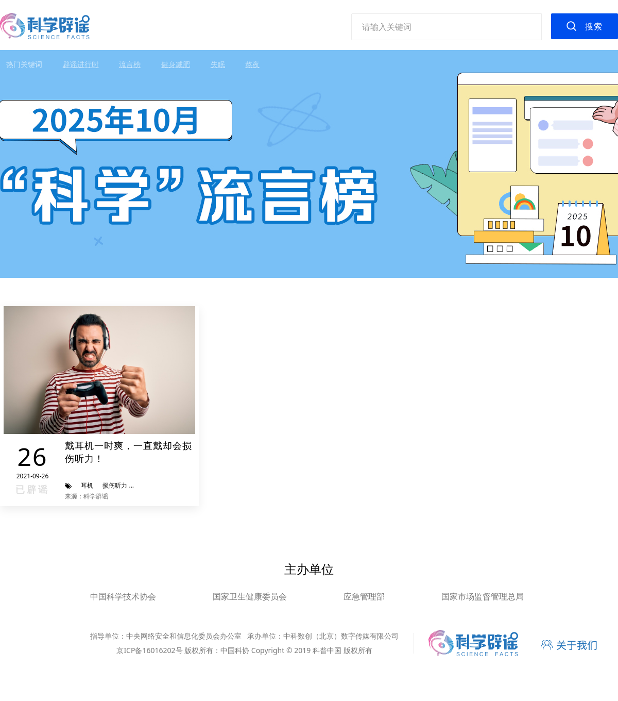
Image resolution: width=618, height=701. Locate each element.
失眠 (218, 64)
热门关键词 (24, 64)
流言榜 (130, 64)
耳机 (87, 485)
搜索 (594, 26)
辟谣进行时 (81, 64)
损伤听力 (114, 485)
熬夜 (252, 64)
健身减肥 (175, 64)
